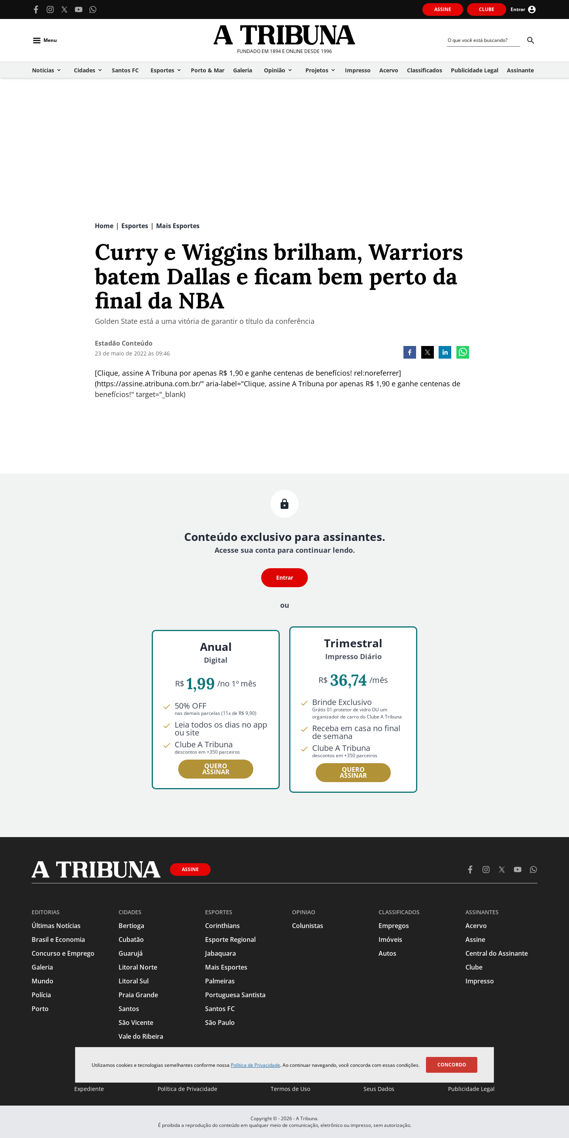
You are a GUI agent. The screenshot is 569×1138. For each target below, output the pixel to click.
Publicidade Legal (471, 1089)
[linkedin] (445, 353)
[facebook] (409, 353)
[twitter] (427, 353)
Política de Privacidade (255, 1065)
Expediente (89, 1089)
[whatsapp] (462, 353)
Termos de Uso (290, 1089)
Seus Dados (379, 1089)
